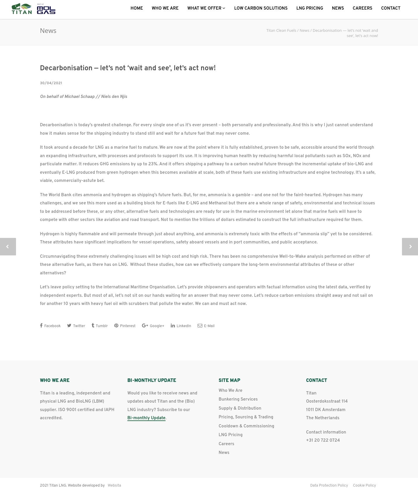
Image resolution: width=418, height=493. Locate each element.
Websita (114, 485)
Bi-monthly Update (146, 418)
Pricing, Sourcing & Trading (246, 417)
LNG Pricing (309, 8)
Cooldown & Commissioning (246, 426)
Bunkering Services (238, 399)
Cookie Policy (364, 485)
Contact (391, 8)
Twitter (76, 326)
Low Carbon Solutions (260, 8)
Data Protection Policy (329, 485)
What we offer (206, 8)
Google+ (153, 326)
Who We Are (165, 8)
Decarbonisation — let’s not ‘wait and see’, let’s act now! (128, 68)
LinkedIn (181, 326)
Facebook (50, 326)
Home (137, 8)
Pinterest (125, 326)
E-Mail (206, 326)
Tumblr (100, 326)
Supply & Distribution (240, 408)
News (338, 8)
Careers (362, 8)
